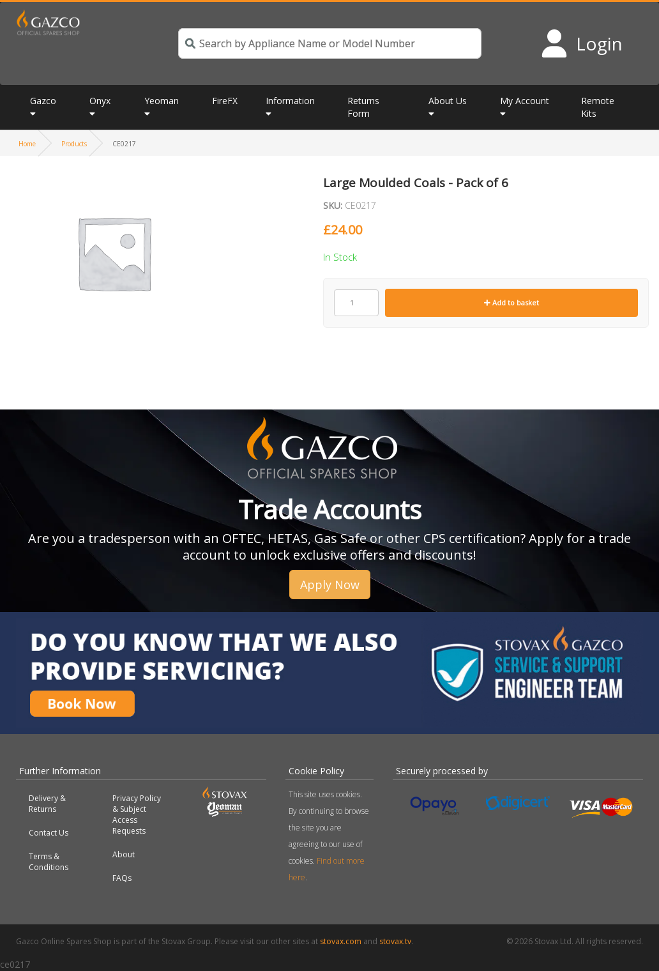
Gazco (43, 101)
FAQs (122, 878)
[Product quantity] (356, 302)
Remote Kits (597, 107)
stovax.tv (395, 941)
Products (74, 143)
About (123, 854)
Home (27, 143)
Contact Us (48, 832)
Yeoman (161, 101)
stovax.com (340, 941)
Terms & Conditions (48, 862)
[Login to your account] (581, 43)
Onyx (99, 101)
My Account (524, 101)
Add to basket (511, 302)
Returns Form (363, 107)
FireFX (225, 101)
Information (290, 101)
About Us (447, 101)
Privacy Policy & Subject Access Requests (136, 814)
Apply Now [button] (330, 584)
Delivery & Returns (47, 803)
